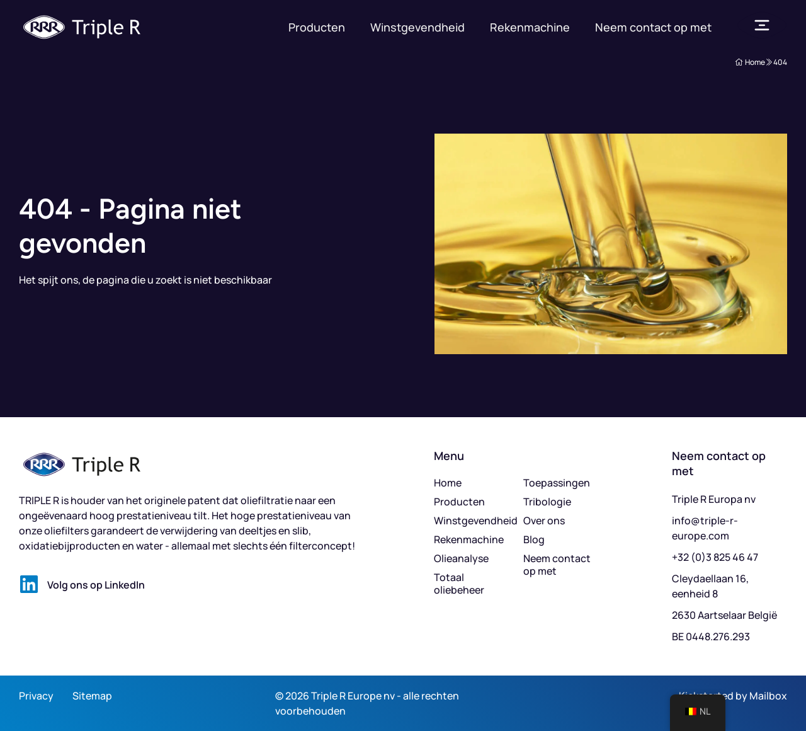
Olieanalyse (461, 558)
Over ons (544, 520)
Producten (316, 27)
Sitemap (92, 696)
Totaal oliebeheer (459, 583)
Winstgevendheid (417, 27)
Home (448, 482)
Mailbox (768, 696)
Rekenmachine (530, 27)
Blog (534, 539)
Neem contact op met (653, 27)
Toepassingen (556, 482)
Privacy (36, 696)
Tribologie (547, 501)
